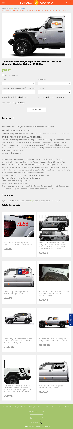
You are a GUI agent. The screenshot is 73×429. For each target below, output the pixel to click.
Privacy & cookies (35, 407)
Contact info (7, 407)
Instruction (33, 411)
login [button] (32, 201)
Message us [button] (71, 320)
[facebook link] (31, 418)
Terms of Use (49, 407)
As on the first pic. (10, 75)
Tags (42, 411)
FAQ (59, 407)
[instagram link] (42, 418)
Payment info (20, 407)
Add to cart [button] (37, 110)
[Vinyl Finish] (54, 83)
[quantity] (54, 92)
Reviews (67, 407)
